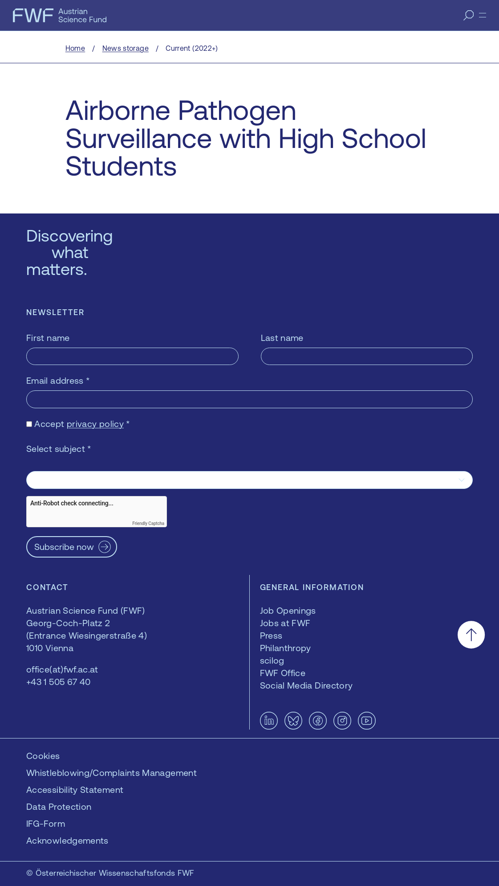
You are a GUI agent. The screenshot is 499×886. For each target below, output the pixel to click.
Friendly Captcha (148, 523)
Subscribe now (64, 546)
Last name (282, 337)
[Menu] (482, 15)
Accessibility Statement (74, 789)
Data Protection (58, 806)
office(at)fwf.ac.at (62, 669)
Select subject (59, 448)
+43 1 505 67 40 (58, 682)
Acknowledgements (67, 840)
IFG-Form (45, 823)
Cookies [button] (43, 756)
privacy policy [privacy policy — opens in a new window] (95, 423)
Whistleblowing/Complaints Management (111, 772)
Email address (58, 380)
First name (48, 337)
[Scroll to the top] (471, 634)
